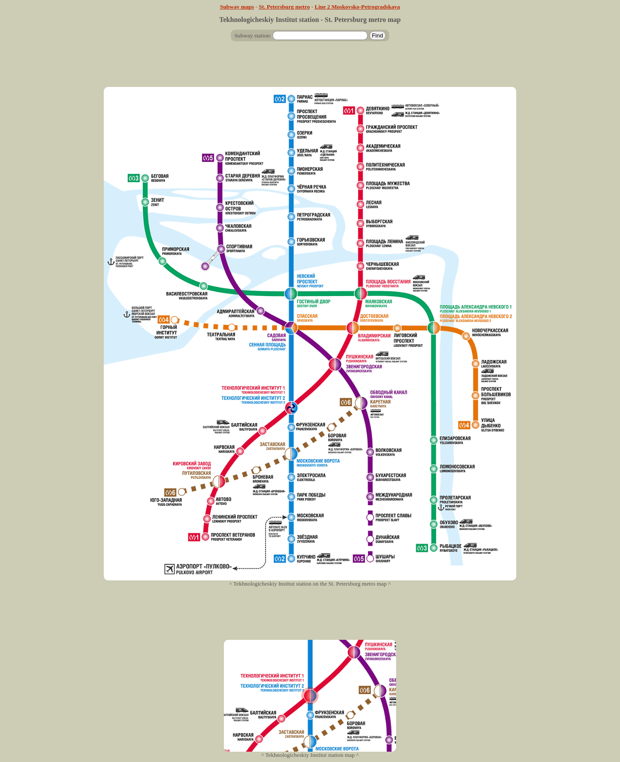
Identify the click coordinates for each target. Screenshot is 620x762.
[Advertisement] (310, 67)
